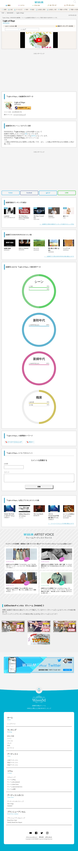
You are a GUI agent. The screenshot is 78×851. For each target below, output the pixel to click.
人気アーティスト (12, 760)
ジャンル (10, 741)
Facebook (29, 193)
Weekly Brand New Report (14, 822)
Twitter (10, 193)
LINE (66, 193)
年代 (8, 745)
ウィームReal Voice (13, 784)
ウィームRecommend (13, 782)
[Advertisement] (39, 72)
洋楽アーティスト (12, 765)
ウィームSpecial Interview (14, 787)
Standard (9, 806)
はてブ (48, 193)
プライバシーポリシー (31, 837)
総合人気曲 (10, 736)
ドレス (9, 743)
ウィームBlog (11, 779)
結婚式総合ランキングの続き (16, 202)
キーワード (10, 748)
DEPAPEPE (10, 13)
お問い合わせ (48, 837)
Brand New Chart (12, 820)
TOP (3, 13)
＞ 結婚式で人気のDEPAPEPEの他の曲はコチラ (59, 256)
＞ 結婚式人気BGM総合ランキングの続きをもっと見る (57, 224)
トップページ (11, 724)
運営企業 (41, 837)
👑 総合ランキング (64, 26)
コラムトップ (11, 777)
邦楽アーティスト (12, 762)
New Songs (10, 803)
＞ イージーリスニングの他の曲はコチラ (61, 523)
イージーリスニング (20, 114)
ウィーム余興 (11, 789)
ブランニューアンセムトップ (16, 818)
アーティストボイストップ (15, 801)
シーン (9, 738)
